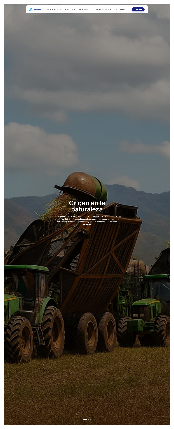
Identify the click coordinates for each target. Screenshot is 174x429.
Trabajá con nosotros (103, 9)
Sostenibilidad (85, 9)
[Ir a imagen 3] (90, 419)
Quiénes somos (54, 9)
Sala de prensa (121, 9)
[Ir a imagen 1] (85, 419)
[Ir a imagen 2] (88, 419)
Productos (70, 9)
